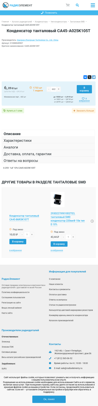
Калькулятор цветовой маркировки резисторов (71, 310)
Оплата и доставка (57, 294)
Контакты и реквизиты (59, 289)
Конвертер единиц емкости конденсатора (68, 315)
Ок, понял (49, 399)
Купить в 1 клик (14, 110)
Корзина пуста (68, 5)
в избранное (84, 99)
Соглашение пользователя (13, 297)
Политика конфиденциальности (15, 292)
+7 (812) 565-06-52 (63, 358)
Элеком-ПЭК (8, 347)
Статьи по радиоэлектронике (62, 305)
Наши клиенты (56, 284)
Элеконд (6, 341)
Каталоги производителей (61, 320)
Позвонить (49, 12)
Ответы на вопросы (58, 300)
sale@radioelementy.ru (71, 368)
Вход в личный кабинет (12, 308)
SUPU (4, 368)
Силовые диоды (9, 352)
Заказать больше (85, 110)
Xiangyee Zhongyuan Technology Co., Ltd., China (37, 40)
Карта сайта (7, 313)
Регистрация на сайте (11, 303)
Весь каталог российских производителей (21, 357)
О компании (54, 279)
